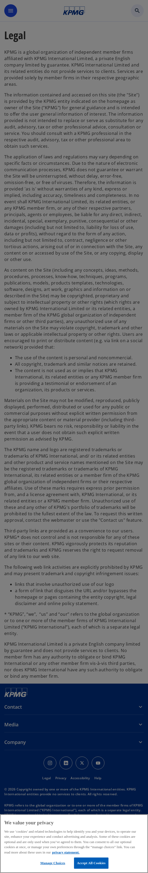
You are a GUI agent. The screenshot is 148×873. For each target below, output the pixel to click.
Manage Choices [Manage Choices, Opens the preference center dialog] (52, 863)
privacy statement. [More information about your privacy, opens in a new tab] (66, 852)
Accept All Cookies (91, 863)
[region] (74, 843)
